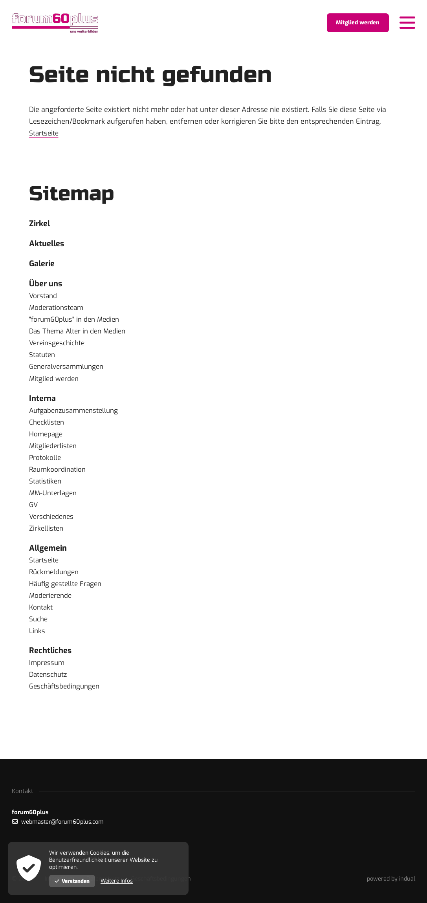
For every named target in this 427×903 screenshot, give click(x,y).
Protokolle (45, 463)
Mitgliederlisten (54, 451)
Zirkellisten (47, 534)
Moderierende (51, 602)
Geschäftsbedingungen (66, 694)
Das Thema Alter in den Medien (80, 336)
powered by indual (390, 879)
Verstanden (73, 881)
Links (37, 637)
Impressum (47, 670)
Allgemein (49, 554)
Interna (43, 403)
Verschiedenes (53, 522)
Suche (39, 625)
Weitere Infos (119, 881)
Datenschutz (50, 682)
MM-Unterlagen (54, 498)
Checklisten (47, 427)
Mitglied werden (55, 383)
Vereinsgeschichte (59, 347)
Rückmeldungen (55, 578)
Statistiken (46, 486)
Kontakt (42, 614)
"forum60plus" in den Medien (76, 324)
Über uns (47, 287)
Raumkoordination (59, 475)
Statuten (43, 359)
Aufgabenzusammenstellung (77, 416)
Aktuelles (48, 245)
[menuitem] (213, 224)
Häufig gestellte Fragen (67, 590)
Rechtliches (52, 657)
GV (33, 510)
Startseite (45, 133)
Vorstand (44, 300)
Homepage (46, 439)
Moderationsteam (58, 312)
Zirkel (40, 224)
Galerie (43, 266)
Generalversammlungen (69, 371)
